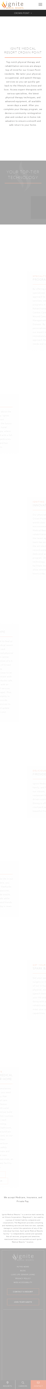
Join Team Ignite (23, 1302)
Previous (2, 142)
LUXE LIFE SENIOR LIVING (23, 1274)
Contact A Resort (23, 1291)
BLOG (23, 1271)
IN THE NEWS (23, 1267)
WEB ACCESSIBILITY (23, 1282)
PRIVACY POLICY (23, 1278)
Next (42, 142)
